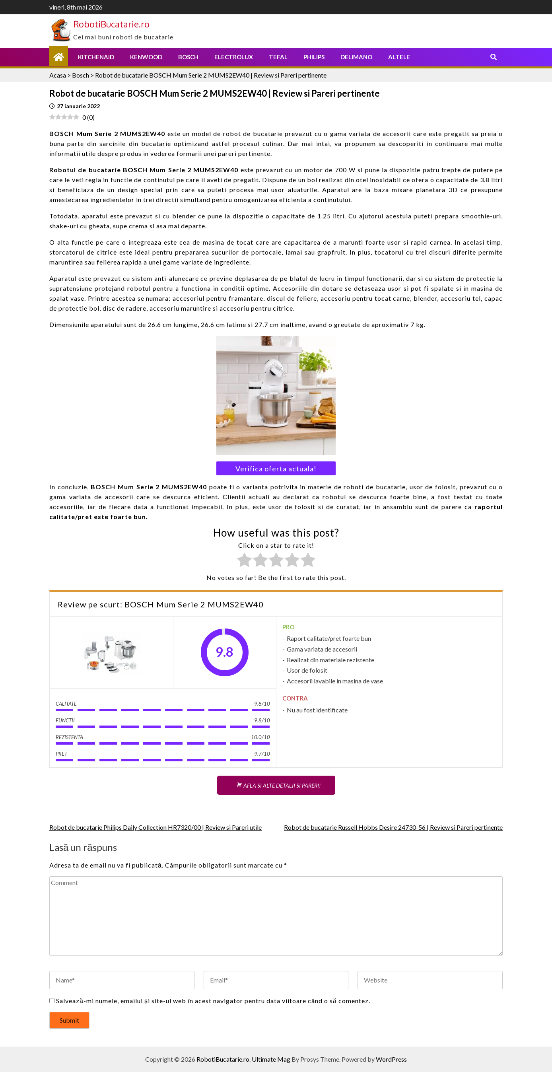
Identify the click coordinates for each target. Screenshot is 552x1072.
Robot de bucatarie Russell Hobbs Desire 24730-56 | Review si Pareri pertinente (393, 827)
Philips (314, 56)
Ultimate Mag (271, 1059)
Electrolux (233, 56)
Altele (399, 56)
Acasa (57, 75)
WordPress (391, 1059)
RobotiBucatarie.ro (111, 23)
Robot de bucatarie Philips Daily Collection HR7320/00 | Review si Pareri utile (155, 827)
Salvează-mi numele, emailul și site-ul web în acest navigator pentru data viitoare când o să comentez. (213, 1000)
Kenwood (146, 56)
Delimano (356, 56)
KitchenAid (96, 56)
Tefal (278, 56)
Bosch (188, 56)
